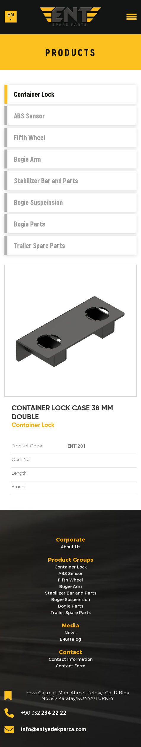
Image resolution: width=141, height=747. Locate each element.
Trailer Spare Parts (39, 245)
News (70, 632)
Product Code (27, 446)
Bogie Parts (29, 224)
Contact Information (71, 659)
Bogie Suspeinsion (38, 202)
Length (19, 473)
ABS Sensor (29, 116)
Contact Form (70, 666)
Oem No (21, 459)
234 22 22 (35, 713)
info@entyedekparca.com (45, 729)
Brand (18, 487)
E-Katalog (70, 639)
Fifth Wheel (29, 137)
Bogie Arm (27, 159)
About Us (70, 547)
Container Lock (34, 94)
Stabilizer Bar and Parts (46, 180)
